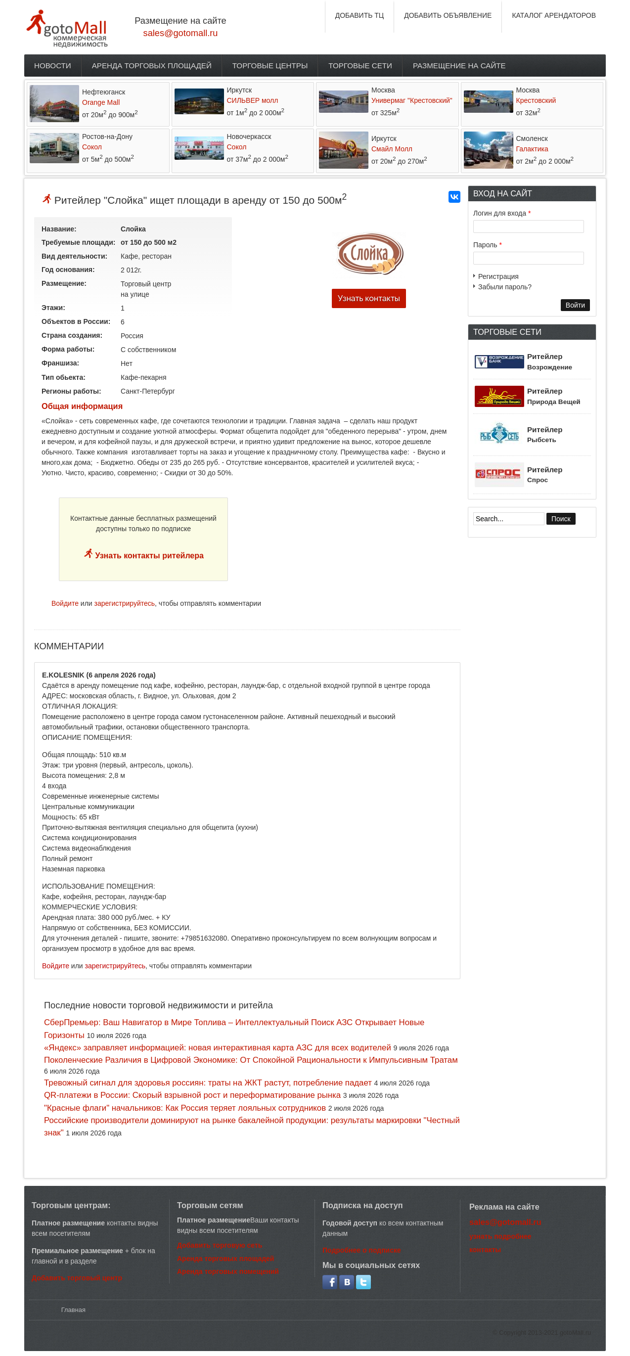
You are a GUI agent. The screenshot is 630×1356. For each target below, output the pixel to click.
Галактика (532, 149)
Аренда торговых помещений (228, 1271)
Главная (73, 1309)
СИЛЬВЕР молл (252, 100)
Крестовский (536, 100)
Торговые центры (270, 65)
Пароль (487, 245)
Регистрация (498, 276)
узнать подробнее (500, 1236)
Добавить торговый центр (77, 1278)
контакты (485, 1250)
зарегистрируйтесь (124, 603)
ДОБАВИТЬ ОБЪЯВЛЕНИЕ (448, 15)
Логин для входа (502, 213)
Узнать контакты (369, 298)
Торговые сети (360, 65)
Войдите (65, 603)
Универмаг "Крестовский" (411, 100)
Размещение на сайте (459, 65)
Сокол (92, 147)
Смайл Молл (391, 149)
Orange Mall (101, 102)
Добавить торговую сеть (219, 1245)
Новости (52, 65)
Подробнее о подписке (361, 1250)
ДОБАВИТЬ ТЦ (359, 15)
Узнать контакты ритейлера (148, 555)
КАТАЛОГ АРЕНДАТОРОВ (554, 15)
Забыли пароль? (505, 287)
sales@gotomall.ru (180, 33)
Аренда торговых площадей (152, 65)
